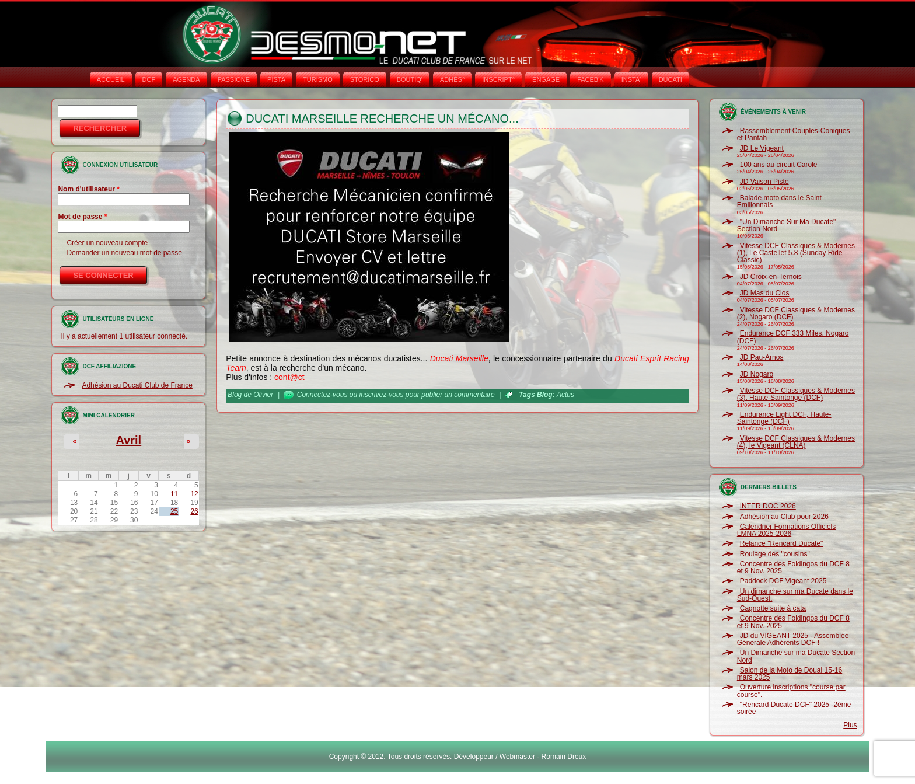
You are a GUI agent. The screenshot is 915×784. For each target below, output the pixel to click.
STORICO (364, 79)
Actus (565, 395)
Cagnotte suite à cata (773, 608)
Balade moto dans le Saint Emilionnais (779, 201)
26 (194, 511)
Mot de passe (82, 216)
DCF (149, 79)
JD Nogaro (756, 374)
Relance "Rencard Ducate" (781, 543)
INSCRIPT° (498, 79)
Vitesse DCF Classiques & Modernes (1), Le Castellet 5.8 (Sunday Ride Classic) (796, 253)
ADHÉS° (452, 79)
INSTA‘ (631, 79)
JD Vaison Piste (764, 181)
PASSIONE (234, 79)
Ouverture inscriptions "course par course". (791, 690)
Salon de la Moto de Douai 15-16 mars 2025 (789, 673)
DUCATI (670, 79)
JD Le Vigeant (762, 148)
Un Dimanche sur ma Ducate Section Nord (796, 656)
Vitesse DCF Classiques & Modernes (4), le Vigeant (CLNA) (796, 442)
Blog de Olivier (250, 395)
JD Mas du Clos (765, 293)
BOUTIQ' (409, 79)
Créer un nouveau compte (107, 243)
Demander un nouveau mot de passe (124, 253)
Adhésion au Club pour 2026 (784, 517)
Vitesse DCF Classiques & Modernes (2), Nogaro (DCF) (796, 313)
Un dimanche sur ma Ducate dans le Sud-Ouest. (795, 594)
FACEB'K (590, 79)
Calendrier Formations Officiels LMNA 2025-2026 (786, 530)
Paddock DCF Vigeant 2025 (783, 581)
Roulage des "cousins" (775, 554)
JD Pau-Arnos (762, 357)
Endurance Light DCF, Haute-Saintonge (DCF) (784, 418)
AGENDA (186, 79)
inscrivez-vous (381, 395)
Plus (850, 725)
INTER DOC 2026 (768, 506)
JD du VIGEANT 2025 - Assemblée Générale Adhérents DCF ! (793, 639)
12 (194, 494)
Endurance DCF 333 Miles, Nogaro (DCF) (793, 336)
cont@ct (289, 377)
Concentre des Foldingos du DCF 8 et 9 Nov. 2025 (793, 567)
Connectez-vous (322, 395)
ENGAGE (546, 79)
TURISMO (318, 79)
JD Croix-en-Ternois (771, 277)
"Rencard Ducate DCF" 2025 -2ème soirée (794, 708)
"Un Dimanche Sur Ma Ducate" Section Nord (786, 225)
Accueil (111, 79)
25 (174, 511)
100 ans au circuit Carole (779, 165)
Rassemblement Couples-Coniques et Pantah (793, 134)
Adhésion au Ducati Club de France (137, 385)
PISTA (276, 79)
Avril (128, 440)
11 (174, 494)
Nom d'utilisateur (89, 189)
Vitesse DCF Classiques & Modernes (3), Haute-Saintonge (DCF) (796, 394)
